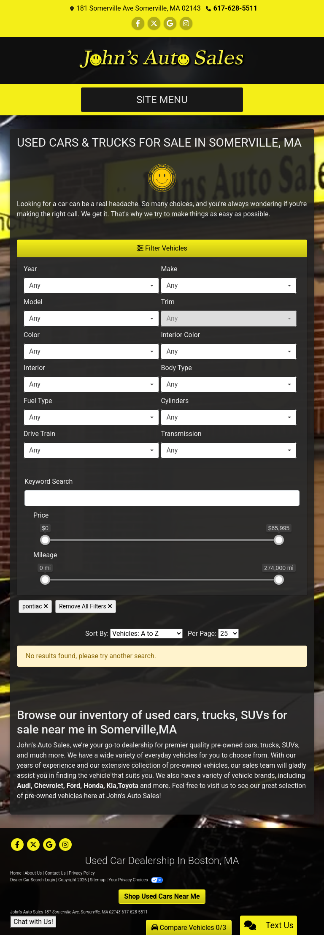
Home (16, 873)
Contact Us (55, 873)
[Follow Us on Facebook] (138, 23)
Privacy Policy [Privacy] (82, 873)
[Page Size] (228, 633)
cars (250, 745)
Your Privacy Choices (135, 880)
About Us (33, 873)
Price (41, 515)
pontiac (35, 606)
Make (169, 269)
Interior (34, 368)
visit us (217, 786)
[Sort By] (146, 633)
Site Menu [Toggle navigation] (162, 100)
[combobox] (91, 286)
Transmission (181, 434)
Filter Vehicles (162, 248)
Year (30, 269)
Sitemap (97, 880)
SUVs (290, 745)
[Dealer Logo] (162, 60)
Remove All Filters (85, 606)
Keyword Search (48, 481)
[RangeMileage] (28, 551)
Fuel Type (38, 401)
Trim (167, 302)
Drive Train (39, 434)
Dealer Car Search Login (32, 880)
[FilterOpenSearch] (162, 498)
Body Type (176, 368)
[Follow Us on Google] (170, 23)
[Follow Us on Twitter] (154, 23)
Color (32, 335)
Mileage (45, 555)
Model (33, 302)
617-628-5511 (235, 8)
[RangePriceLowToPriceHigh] (28, 511)
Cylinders (175, 401)
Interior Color (180, 335)
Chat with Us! (33, 922)
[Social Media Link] (186, 23)
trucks (269, 745)
